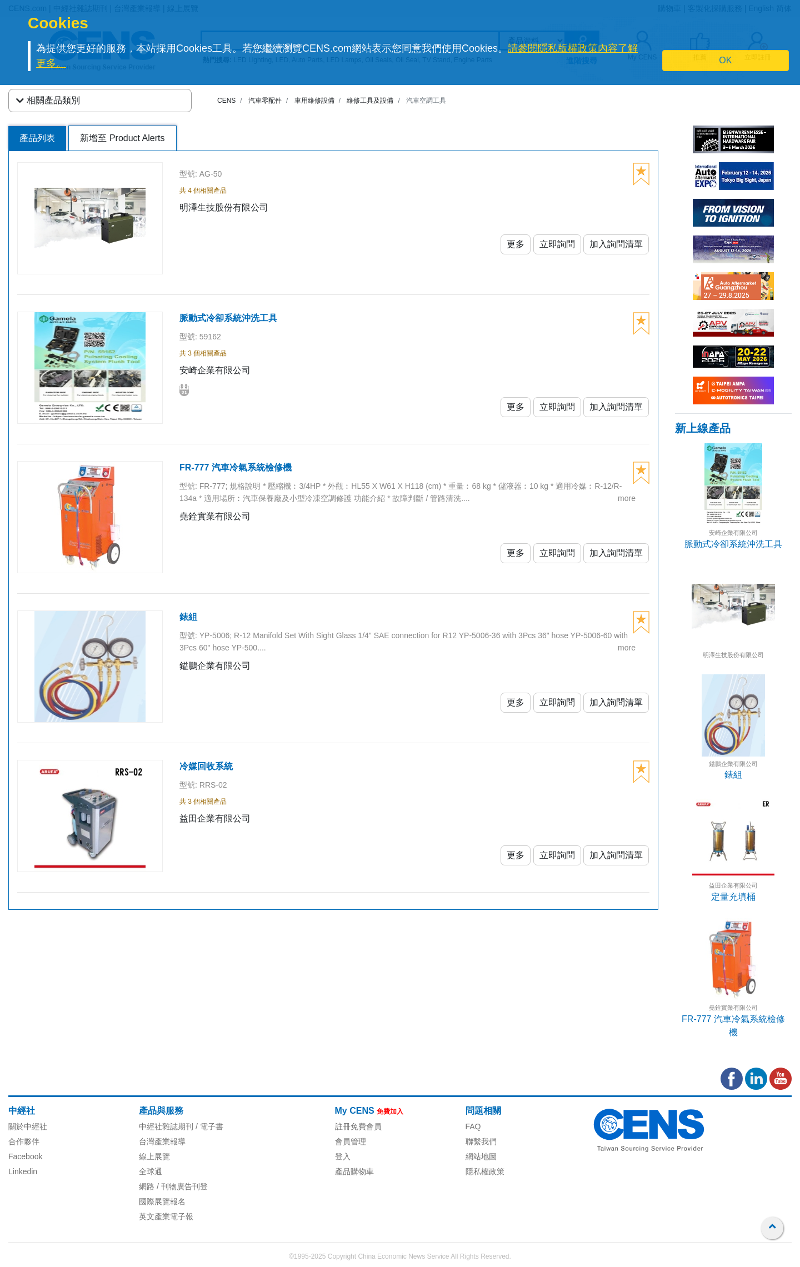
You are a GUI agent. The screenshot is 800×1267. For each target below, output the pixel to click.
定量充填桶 (733, 897)
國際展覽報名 (162, 1201)
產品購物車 (354, 1171)
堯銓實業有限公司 (733, 1007)
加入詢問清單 (616, 244)
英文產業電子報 (166, 1216)
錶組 (733, 774)
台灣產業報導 (162, 1141)
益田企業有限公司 (733, 885)
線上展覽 (154, 1156)
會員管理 (350, 1141)
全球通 (150, 1171)
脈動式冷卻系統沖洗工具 (733, 544)
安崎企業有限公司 (733, 532)
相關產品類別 (48, 100)
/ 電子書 (208, 1126)
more (627, 498)
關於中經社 (27, 1126)
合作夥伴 (23, 1141)
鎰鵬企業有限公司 (733, 763)
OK (725, 60)
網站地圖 (481, 1156)
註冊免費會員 (358, 1126)
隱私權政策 (485, 1171)
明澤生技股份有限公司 (733, 655)
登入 (343, 1156)
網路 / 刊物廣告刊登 (173, 1186)
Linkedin (22, 1171)
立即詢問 (557, 244)
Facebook (25, 1156)
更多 (515, 244)
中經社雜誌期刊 (166, 1126)
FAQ (473, 1126)
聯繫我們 (481, 1141)
